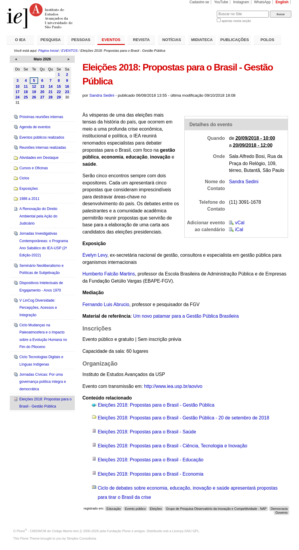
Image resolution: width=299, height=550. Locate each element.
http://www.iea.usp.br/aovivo (173, 386)
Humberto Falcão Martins (108, 273)
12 (34, 86)
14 (51, 86)
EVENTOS (111, 39)
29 (59, 97)
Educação (113, 508)
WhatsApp (262, 2)
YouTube (221, 2)
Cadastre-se (199, 2)
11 (26, 86)
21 (51, 92)
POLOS (267, 39)
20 (42, 92)
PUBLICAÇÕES (234, 39)
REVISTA (141, 39)
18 (26, 92)
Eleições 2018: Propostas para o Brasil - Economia (150, 474)
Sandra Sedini (101, 95)
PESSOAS (81, 39)
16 (67, 86)
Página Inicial (48, 50)
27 (42, 97)
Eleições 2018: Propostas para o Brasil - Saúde (147, 431)
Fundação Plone (119, 531)
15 (59, 86)
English (282, 2)
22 (59, 92)
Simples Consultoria (81, 538)
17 (17, 92)
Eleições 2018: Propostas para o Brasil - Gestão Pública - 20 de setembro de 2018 (183, 417)
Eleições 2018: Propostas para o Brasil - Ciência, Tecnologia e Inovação (172, 445)
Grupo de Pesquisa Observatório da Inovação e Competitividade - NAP (216, 508)
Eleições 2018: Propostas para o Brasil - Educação (150, 459)
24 (17, 97)
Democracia (279, 508)
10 (17, 86)
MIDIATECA (202, 39)
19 (34, 92)
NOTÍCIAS (171, 39)
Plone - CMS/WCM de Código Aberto (45, 531)
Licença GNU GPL (185, 531)
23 (67, 92)
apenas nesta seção (236, 21)
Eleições (156, 508)
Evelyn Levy (95, 255)
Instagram (241, 2)
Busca (202, 10)
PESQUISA (51, 39)
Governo (281, 512)
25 (26, 97)
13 (42, 86)
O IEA (20, 39)
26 (34, 97)
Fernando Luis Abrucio (105, 304)
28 (51, 97)
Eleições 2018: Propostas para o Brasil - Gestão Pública (156, 405)
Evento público (135, 508)
